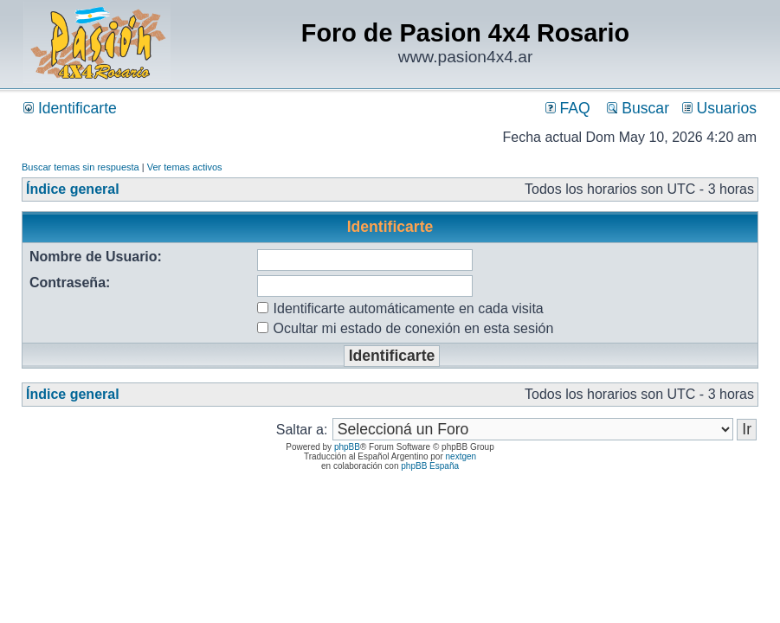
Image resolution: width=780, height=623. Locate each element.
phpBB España (430, 466)
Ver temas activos (184, 167)
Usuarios (719, 108)
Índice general (72, 189)
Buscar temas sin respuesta (80, 167)
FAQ (567, 108)
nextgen (461, 456)
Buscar (638, 108)
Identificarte (70, 108)
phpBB (347, 447)
